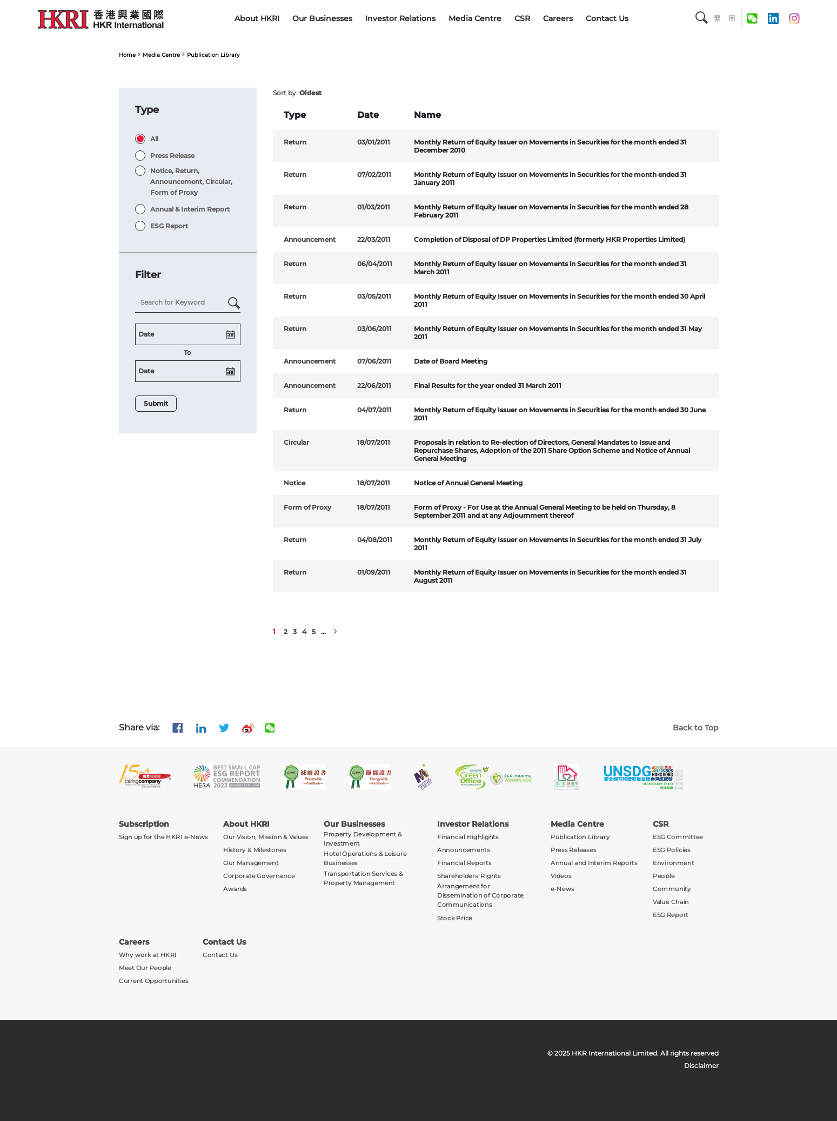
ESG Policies (672, 850)
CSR (522, 18)
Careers (558, 18)
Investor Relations (400, 18)
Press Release (172, 155)
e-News (562, 889)
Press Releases (573, 850)
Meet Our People (145, 967)
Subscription (144, 824)
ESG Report (169, 226)
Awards (235, 889)
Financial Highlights (468, 837)
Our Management (251, 863)
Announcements (463, 850)
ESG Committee (678, 837)
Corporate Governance (258, 876)
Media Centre (474, 18)
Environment (673, 863)
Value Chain (671, 902)
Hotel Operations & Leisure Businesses (365, 858)
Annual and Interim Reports (594, 863)
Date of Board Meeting (450, 361)
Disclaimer (701, 1065)
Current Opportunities (153, 980)
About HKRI (257, 18)
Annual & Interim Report (190, 209)
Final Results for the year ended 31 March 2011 (487, 385)
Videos (561, 876)
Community (672, 889)
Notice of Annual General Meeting (468, 483)
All (154, 139)
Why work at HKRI (148, 954)
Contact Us (607, 18)
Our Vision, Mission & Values (266, 837)
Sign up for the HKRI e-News (163, 837)
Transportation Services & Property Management (363, 878)
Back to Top (696, 728)
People (663, 876)
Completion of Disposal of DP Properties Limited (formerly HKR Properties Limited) (549, 239)
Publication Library (213, 54)
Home (127, 54)
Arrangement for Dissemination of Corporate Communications (480, 895)
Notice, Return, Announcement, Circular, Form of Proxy (191, 181)
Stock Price (454, 917)
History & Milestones (254, 850)
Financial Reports (464, 863)
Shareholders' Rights (469, 876)
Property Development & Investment (363, 839)
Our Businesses (322, 18)
